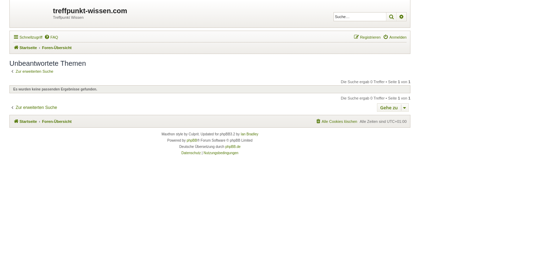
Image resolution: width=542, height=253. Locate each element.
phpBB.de (233, 147)
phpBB (192, 140)
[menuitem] (51, 37)
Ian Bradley (249, 134)
